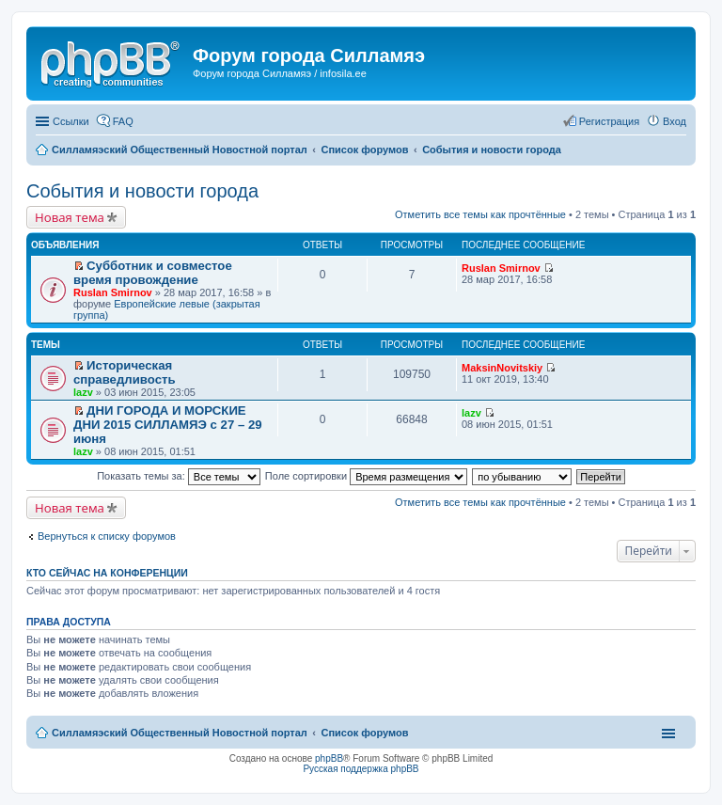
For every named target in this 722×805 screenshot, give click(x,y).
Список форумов (364, 732)
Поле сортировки (366, 475)
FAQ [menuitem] (123, 121)
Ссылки (71, 121)
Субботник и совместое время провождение (152, 273)
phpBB (329, 758)
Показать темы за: (178, 475)
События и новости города (142, 191)
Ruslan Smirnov (112, 292)
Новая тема (69, 217)
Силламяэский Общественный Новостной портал (179, 732)
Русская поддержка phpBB (360, 769)
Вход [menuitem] (674, 121)
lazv (83, 392)
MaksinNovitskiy (502, 367)
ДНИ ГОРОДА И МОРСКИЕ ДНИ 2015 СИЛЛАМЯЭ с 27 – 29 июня (167, 424)
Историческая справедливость (124, 372)
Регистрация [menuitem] (609, 121)
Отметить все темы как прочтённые (480, 214)
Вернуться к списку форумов (107, 536)
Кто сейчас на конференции (107, 572)
